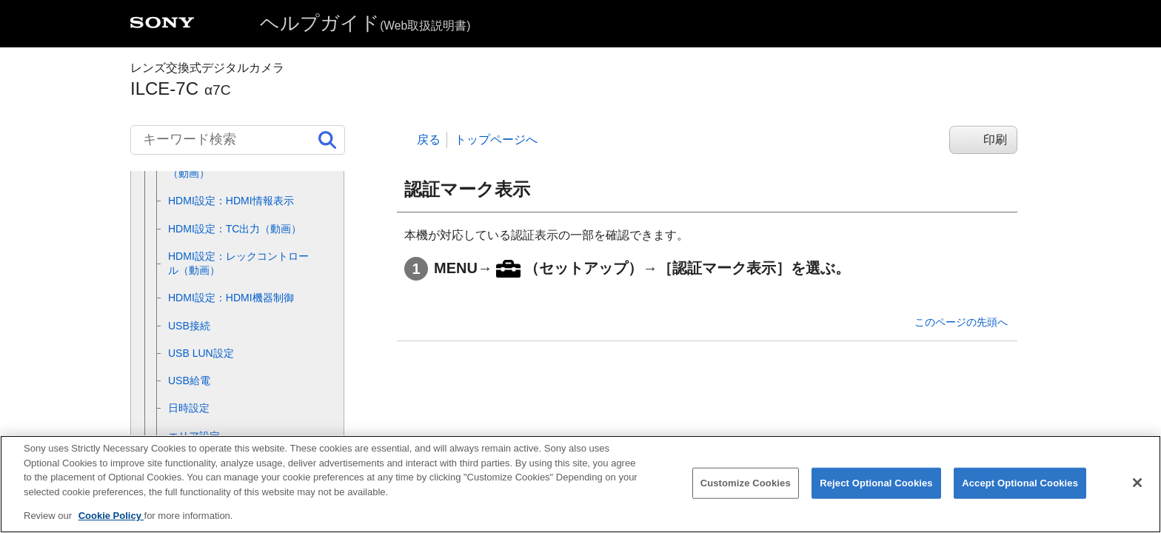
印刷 (995, 139)
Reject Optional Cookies (876, 492)
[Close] (1137, 492)
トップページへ (496, 139)
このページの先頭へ (961, 322)
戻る (429, 139)
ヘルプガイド (365, 23)
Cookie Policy (111, 525)
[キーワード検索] (237, 140)
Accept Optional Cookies (1020, 492)
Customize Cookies (745, 492)
